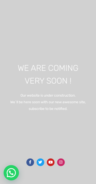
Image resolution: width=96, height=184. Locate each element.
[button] (11, 172)
